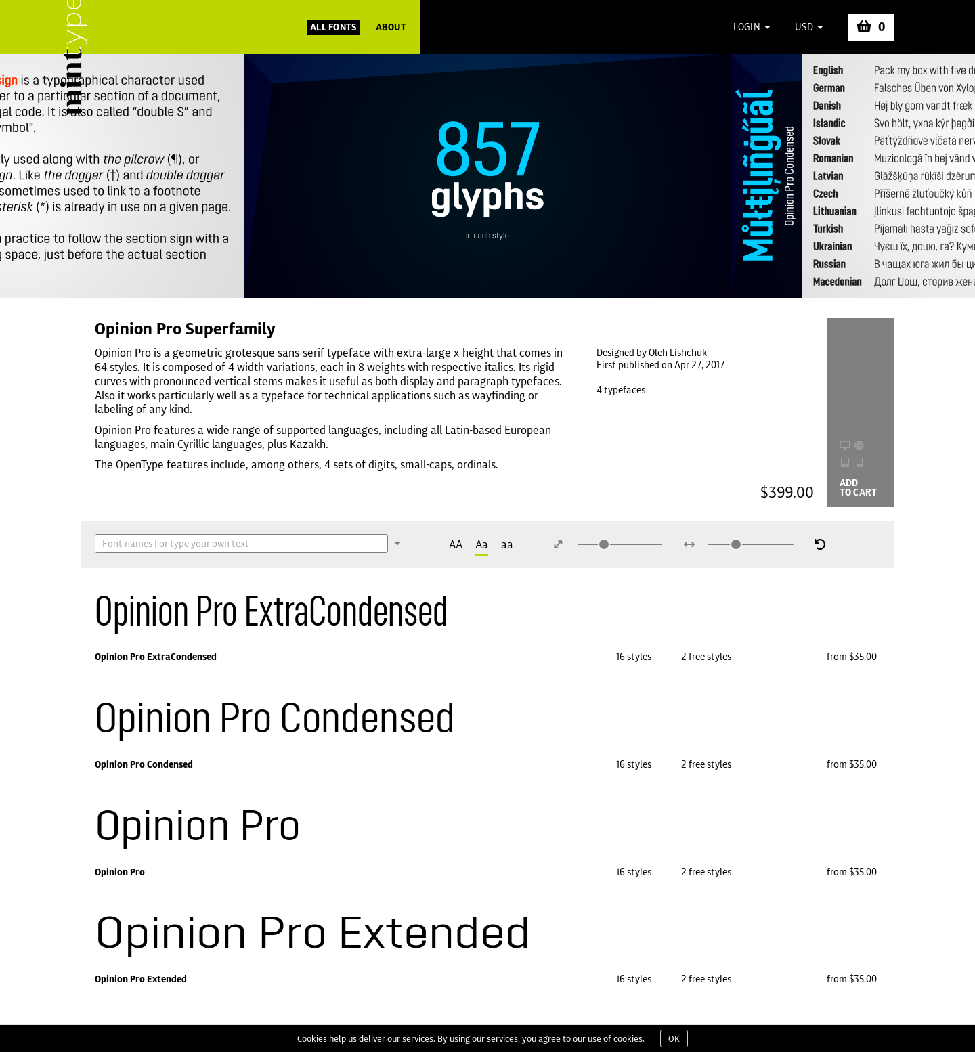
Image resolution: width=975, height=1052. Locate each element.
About (391, 27)
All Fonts (333, 27)
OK (674, 1038)
